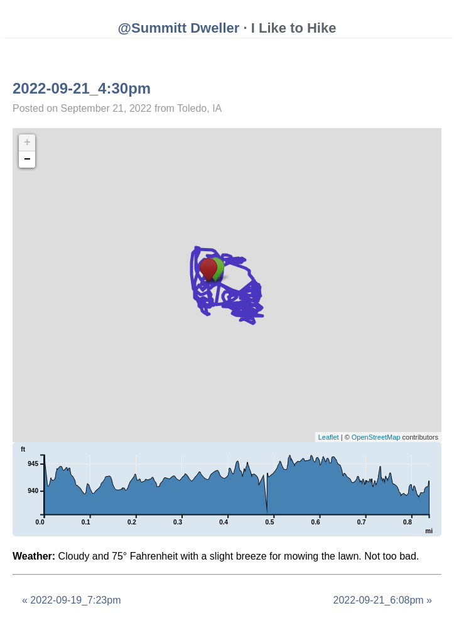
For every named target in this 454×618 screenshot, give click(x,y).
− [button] (27, 159)
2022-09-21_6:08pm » (382, 600)
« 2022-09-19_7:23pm (71, 600)
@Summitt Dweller (179, 28)
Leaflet (328, 437)
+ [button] (27, 142)
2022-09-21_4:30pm (82, 88)
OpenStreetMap (376, 437)
